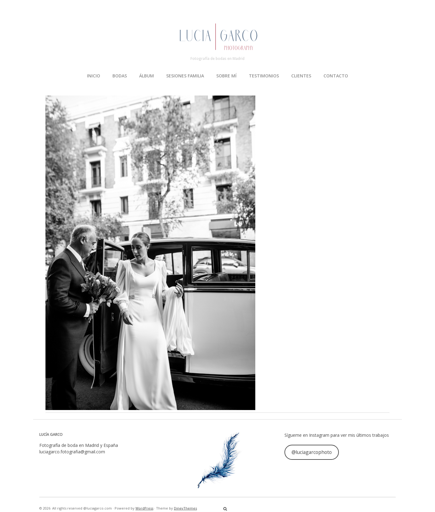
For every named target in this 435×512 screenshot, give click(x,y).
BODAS (119, 76)
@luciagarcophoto (312, 452)
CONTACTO (335, 76)
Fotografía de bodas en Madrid (217, 58)
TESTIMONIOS (264, 76)
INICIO (93, 76)
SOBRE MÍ (226, 76)
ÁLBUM (146, 76)
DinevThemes (185, 508)
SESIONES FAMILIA (185, 76)
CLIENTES (301, 76)
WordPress (144, 508)
